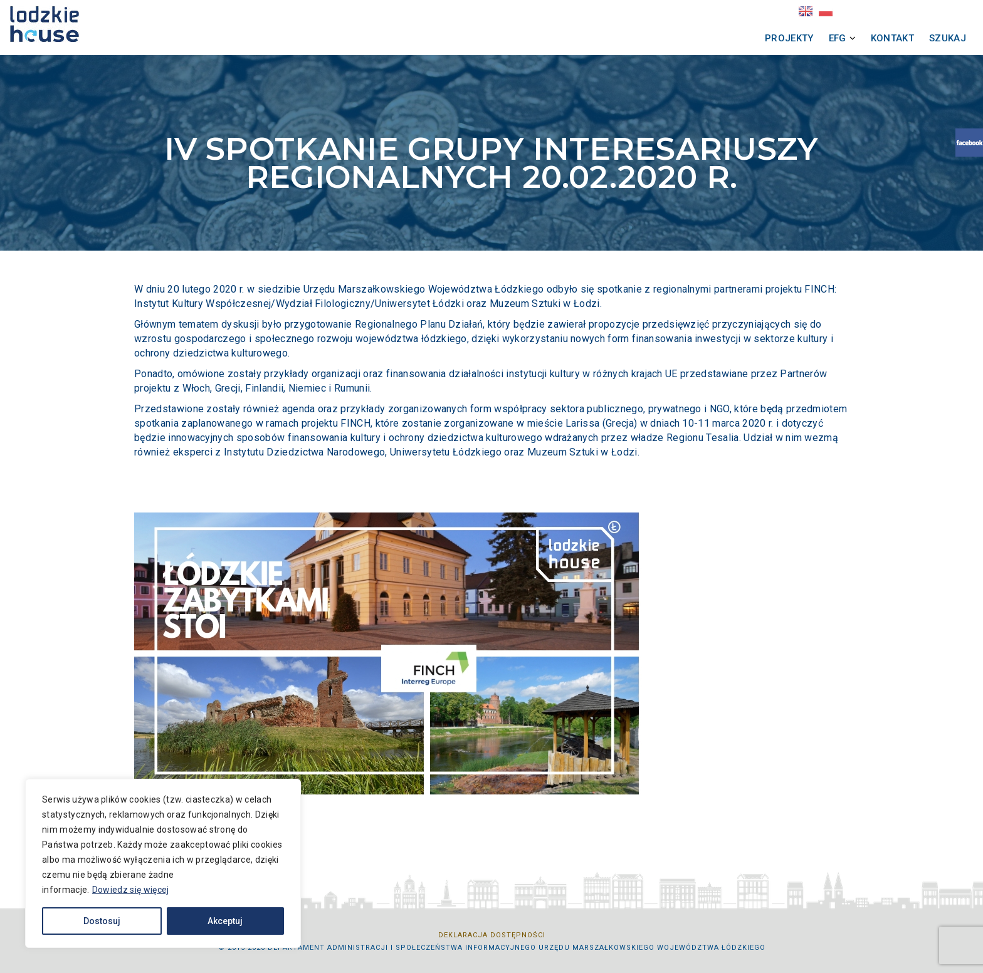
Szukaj (822, 38)
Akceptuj (225, 921)
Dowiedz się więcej (130, 890)
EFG (713, 38)
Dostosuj (101, 921)
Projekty (664, 38)
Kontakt (767, 38)
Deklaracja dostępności (491, 935)
